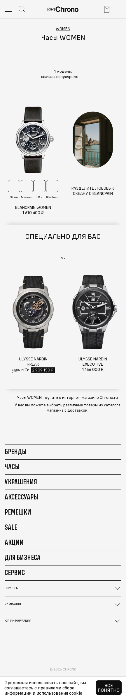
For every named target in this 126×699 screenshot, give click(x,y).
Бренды (16, 451)
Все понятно (109, 687)
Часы (12, 466)
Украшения (21, 481)
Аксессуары (21, 496)
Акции (14, 542)
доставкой (77, 410)
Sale (11, 527)
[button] (63, 76)
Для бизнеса (23, 557)
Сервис (15, 572)
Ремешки (18, 512)
